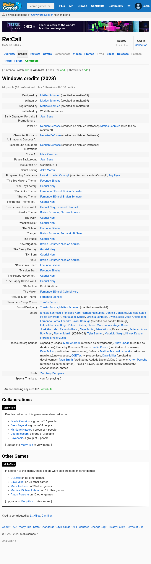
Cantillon (47, 515)
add (27, 70)
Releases (123, 54)
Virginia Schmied (97, 317)
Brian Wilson (103, 329)
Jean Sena (46, 116)
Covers (47, 54)
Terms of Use (135, 527)
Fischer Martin (62, 333)
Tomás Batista (49, 302)
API (71, 6)
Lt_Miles (35, 515)
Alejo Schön (86, 329)
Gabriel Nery (47, 186)
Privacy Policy (116, 527)
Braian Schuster (72, 191)
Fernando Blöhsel (51, 191)
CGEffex (76, 355)
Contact (84, 527)
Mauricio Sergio (114, 333)
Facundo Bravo (69, 329)
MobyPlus (9, 407)
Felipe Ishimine (49, 325)
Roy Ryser (115, 175)
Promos (89, 54)
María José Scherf (74, 317)
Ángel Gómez (121, 325)
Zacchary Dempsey (52, 373)
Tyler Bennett (95, 333)
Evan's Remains (20, 421)
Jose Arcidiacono (136, 317)
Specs (110, 54)
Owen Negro (116, 317)
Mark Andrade (72, 343)
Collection (141, 45)
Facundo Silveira (50, 180)
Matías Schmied (50, 95)
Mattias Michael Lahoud (115, 351)
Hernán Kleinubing (93, 312)
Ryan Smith (66, 359)
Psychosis (17, 438)
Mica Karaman (49, 154)
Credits (22, 54)
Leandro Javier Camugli (54, 175)
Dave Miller (47, 351)
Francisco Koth (71, 312)
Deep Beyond (19, 425)
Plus (62, 6)
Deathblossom (20, 433)
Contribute (31, 60)
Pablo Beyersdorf (50, 317)
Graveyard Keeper (42, 14)
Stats (36, 527)
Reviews (35, 54)
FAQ (14, 527)
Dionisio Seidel (137, 312)
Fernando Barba (50, 321)
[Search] (41, 6)
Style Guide (63, 527)
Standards (48, 527)
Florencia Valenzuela (53, 337)
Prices (8, 60)
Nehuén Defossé (50, 126)
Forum (18, 60)
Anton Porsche (138, 359)
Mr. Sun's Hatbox (21, 429)
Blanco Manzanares (99, 325)
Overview (9, 54)
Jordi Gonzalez (49, 329)
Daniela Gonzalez (116, 312)
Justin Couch (100, 347)
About (5, 527)
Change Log (98, 527)
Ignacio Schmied (50, 312)
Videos (77, 54)
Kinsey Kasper (134, 333)
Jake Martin (47, 170)
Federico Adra (138, 329)
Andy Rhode (122, 343)
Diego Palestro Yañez (73, 325)
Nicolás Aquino (70, 212)
